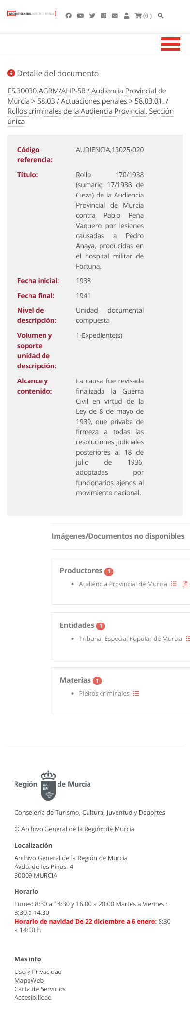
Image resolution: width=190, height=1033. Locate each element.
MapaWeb (29, 980)
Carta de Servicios (40, 989)
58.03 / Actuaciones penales (82, 101)
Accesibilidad (33, 997)
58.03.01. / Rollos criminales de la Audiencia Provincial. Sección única (90, 111)
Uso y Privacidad (38, 971)
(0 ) (143, 15)
